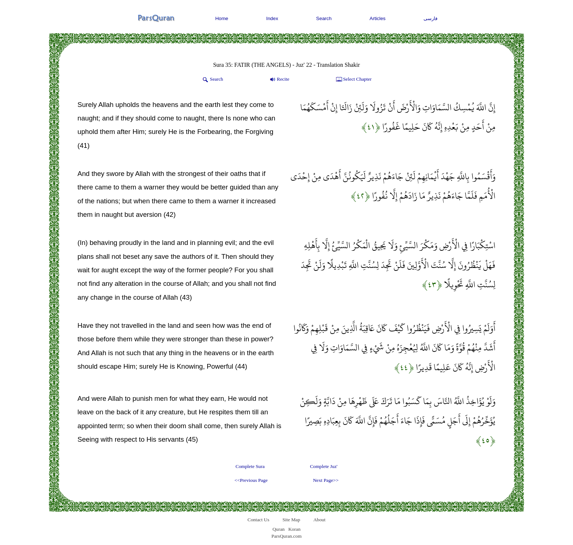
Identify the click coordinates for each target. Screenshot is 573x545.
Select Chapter (353, 79)
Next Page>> (325, 480)
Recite (279, 79)
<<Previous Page (250, 480)
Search (323, 18)
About (319, 519)
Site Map (291, 519)
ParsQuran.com (287, 536)
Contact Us (258, 519)
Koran (294, 529)
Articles (377, 18)
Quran (279, 529)
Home (221, 18)
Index (272, 18)
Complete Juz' (323, 466)
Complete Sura (250, 466)
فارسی (430, 18)
